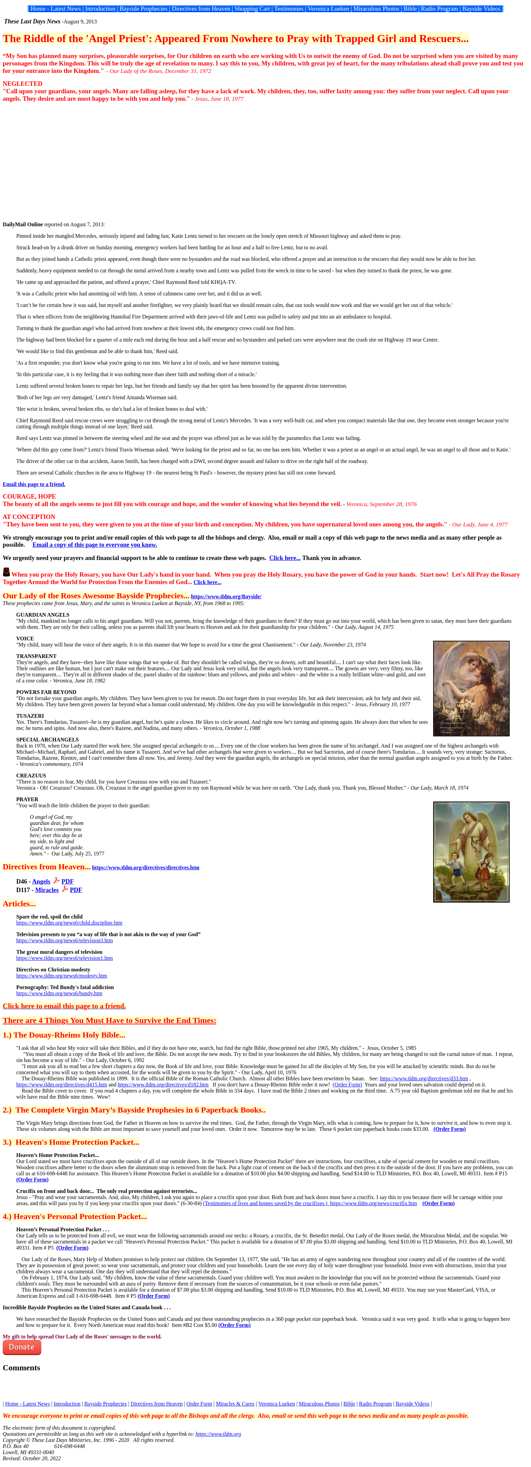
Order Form (199, 1404)
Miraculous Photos (319, 1404)
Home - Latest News (27, 1404)
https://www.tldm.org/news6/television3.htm (64, 940)
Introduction (67, 1404)
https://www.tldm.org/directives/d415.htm (61, 1084)
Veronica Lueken (276, 1404)
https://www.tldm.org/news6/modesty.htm (61, 976)
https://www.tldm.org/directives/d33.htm (424, 1078)
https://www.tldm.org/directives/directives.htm (145, 867)
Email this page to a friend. (34, 484)
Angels (41, 881)
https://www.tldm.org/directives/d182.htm (163, 1084)
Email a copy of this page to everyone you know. (95, 544)
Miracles (47, 889)
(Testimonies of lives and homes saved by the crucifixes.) (266, 1203)
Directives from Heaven (157, 1404)
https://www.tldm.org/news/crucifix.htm (373, 1203)
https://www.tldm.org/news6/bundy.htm (59, 993)
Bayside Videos (413, 1404)
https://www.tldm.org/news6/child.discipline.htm (69, 923)
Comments (21, 1367)
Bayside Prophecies (105, 1404)
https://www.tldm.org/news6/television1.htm (64, 958)
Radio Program (375, 1404)
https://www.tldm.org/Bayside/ (226, 596)
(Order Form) (347, 1084)
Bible (349, 1404)
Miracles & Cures (235, 1404)
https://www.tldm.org (218, 1434)
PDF (68, 881)
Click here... (285, 558)
